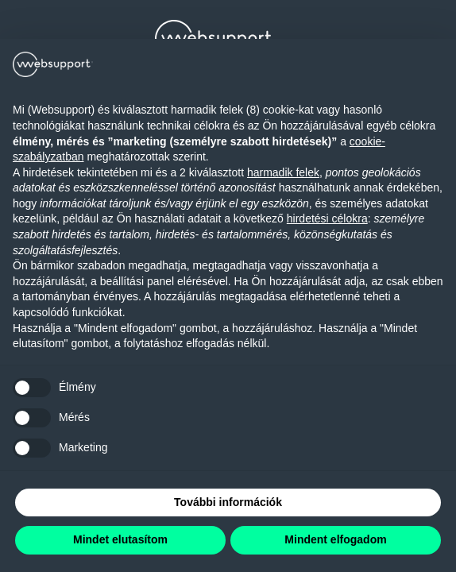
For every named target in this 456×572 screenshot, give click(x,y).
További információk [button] (228, 502)
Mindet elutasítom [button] (120, 539)
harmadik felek (283, 172)
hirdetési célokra (327, 218)
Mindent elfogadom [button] (335, 539)
